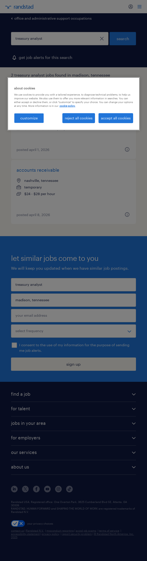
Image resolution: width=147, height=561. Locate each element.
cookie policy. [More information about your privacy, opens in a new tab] (67, 105)
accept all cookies (116, 118)
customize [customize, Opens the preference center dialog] (29, 118)
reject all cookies (79, 118)
